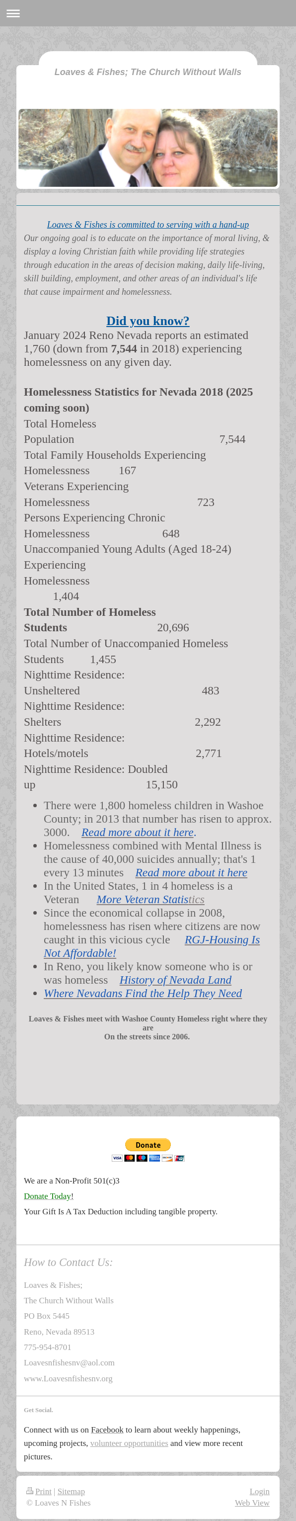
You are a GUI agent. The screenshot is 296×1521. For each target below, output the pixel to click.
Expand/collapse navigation (148, 13)
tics (196, 899)
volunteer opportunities (129, 1443)
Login (260, 1491)
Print (39, 1491)
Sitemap (71, 1491)
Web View (252, 1503)
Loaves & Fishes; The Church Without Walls (148, 72)
